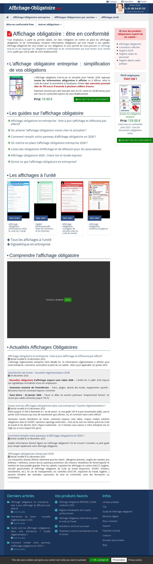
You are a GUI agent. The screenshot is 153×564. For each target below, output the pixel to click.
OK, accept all (99, 560)
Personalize (119, 560)
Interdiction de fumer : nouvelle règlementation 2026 (39, 372)
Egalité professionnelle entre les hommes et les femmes (44, 227)
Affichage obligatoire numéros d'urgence (98, 226)
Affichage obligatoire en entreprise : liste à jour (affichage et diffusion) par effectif (58, 122)
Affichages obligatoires (130, 44)
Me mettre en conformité (92, 99)
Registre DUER (126, 50)
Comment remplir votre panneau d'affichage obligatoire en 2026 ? (53, 136)
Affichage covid (110, 17)
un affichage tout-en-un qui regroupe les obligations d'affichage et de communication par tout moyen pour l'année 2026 (58, 48)
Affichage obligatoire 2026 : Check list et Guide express (46, 155)
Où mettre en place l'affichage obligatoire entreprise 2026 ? (49, 143)
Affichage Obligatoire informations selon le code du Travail (18, 227)
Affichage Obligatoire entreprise (31, 17)
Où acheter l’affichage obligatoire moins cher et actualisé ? (48, 130)
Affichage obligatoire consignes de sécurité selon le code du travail (70, 229)
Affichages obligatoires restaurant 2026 (31, 453)
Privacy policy (135, 560)
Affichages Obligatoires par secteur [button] (75, 17)
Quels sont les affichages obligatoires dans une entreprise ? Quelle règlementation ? (56, 405)
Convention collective (129, 47)
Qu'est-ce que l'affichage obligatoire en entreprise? (44, 161)
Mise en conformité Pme (20, 24)
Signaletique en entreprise (28, 244)
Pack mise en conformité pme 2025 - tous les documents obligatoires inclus (130, 129)
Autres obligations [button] (49, 24)
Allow (67, 299)
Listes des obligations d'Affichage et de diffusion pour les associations (56, 149)
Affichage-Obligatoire (35, 8)
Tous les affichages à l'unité (29, 240)
